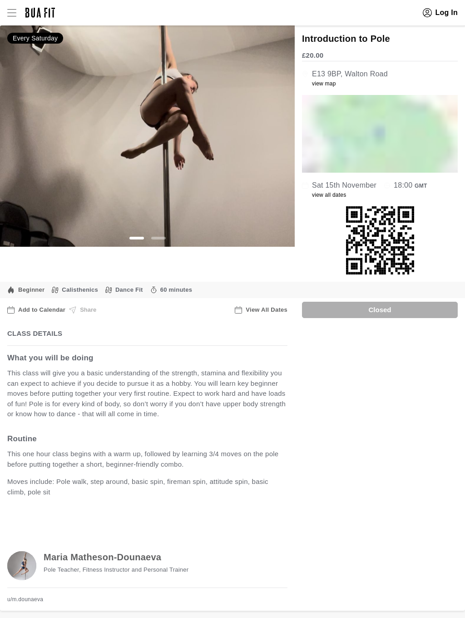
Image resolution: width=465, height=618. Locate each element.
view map (324, 83)
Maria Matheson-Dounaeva (102, 557)
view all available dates (191, 520)
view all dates (329, 195)
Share (82, 310)
